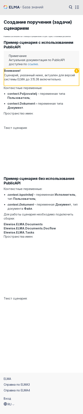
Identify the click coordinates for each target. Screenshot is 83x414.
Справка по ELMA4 (17, 382)
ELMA (7, 370)
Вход (7, 390)
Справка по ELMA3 (17, 376)
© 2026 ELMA (13, 408)
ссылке (33, 64)
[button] (9, 396)
